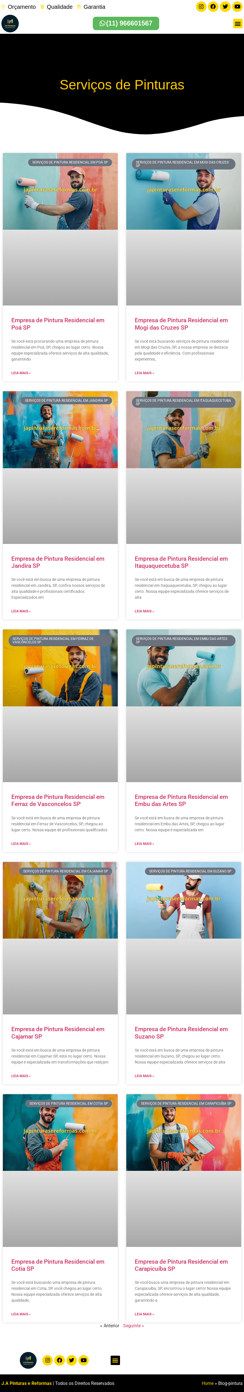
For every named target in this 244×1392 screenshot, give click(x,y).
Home (208, 1382)
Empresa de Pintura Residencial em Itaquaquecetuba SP (181, 562)
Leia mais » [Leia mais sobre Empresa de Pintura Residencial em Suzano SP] (144, 1076)
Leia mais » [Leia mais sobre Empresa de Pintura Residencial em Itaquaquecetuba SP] (144, 611)
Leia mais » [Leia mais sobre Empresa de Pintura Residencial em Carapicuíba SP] (144, 1314)
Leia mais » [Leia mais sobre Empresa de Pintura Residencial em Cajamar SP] (21, 1076)
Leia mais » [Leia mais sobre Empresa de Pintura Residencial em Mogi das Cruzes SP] (144, 373)
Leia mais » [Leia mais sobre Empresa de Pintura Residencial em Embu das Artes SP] (144, 843)
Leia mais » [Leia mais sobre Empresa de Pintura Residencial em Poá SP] (21, 373)
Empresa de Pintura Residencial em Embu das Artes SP (181, 800)
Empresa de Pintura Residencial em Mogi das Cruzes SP (181, 323)
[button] (238, 23)
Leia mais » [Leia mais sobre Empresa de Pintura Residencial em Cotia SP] (21, 1314)
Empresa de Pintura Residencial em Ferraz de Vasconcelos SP (57, 800)
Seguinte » (133, 1325)
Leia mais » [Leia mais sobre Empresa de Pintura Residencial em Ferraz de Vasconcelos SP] (21, 843)
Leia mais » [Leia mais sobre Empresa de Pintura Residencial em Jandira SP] (21, 611)
